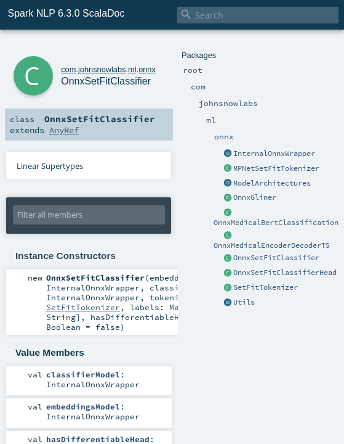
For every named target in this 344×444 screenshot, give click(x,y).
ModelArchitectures (272, 183)
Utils (244, 302)
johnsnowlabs (102, 69)
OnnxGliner (254, 197)
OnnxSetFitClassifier (276, 257)
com (68, 69)
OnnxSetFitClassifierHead (285, 272)
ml (132, 69)
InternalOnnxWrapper (274, 153)
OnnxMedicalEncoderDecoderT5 (272, 245)
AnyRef (64, 130)
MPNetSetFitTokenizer (276, 168)
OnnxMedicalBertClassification (276, 222)
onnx (147, 69)
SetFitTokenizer (265, 287)
